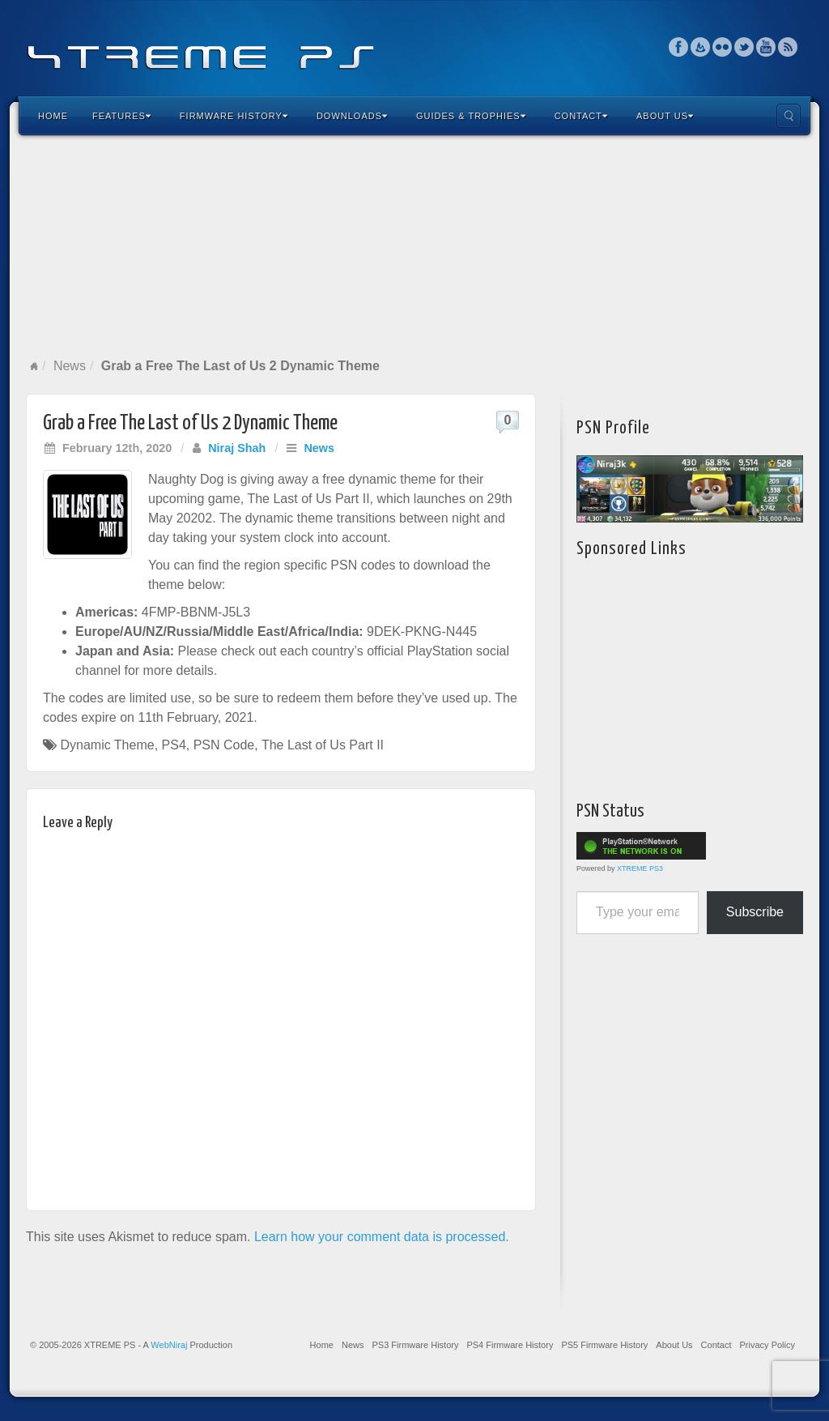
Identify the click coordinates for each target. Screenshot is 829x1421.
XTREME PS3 (640, 868)
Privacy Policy (767, 1345)
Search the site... (788, 116)
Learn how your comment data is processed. (381, 1237)
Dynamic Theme (107, 745)
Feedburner (701, 47)
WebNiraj (169, 1345)
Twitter (744, 47)
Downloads (352, 116)
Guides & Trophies (471, 116)
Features (121, 116)
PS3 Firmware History (415, 1345)
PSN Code (224, 745)
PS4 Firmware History (509, 1345)
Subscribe (755, 912)
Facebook (679, 47)
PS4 (174, 745)
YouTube (766, 47)
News (69, 366)
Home (53, 116)
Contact (581, 116)
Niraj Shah (237, 448)
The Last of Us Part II (322, 745)
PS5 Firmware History (604, 1345)
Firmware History (234, 116)
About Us (665, 116)
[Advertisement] (414, 246)
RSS (788, 47)
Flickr (722, 47)
